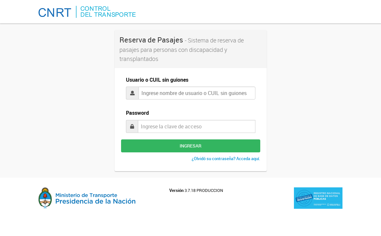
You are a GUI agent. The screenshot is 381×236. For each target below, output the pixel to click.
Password (137, 112)
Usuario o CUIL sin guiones (157, 79)
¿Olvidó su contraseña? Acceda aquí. (226, 158)
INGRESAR (190, 146)
